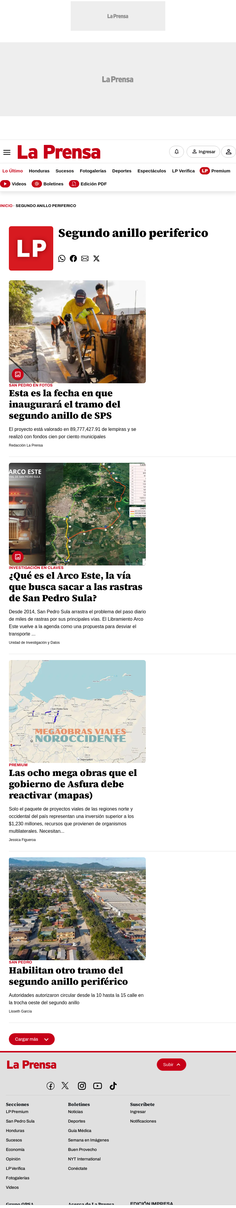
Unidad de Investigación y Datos (34, 643)
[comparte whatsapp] (61, 258)
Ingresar (207, 151)
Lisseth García (20, 1011)
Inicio (6, 206)
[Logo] (44, 152)
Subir (171, 1064)
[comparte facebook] (73, 258)
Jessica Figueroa (22, 840)
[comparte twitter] (96, 258)
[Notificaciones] (176, 152)
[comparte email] (84, 258)
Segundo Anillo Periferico (46, 206)
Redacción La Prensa (26, 445)
